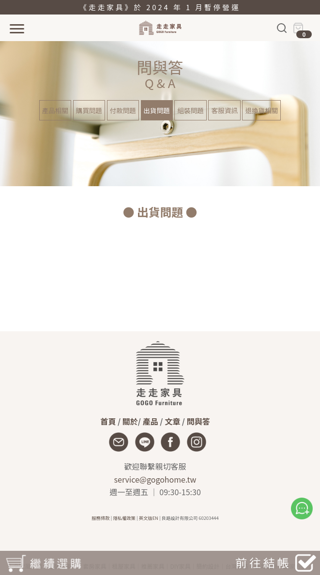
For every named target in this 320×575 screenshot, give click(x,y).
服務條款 (100, 518)
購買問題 (89, 110)
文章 (172, 421)
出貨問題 (157, 110)
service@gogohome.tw (155, 479)
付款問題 (123, 110)
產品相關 (55, 110)
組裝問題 (190, 110)
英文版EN (148, 518)
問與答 (198, 421)
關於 (130, 421)
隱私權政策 (124, 518)
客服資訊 (224, 110)
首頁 (108, 421)
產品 (150, 421)
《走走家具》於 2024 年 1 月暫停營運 (159, 7)
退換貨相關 (261, 110)
